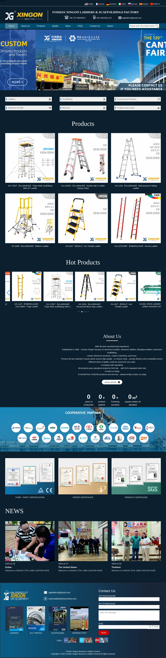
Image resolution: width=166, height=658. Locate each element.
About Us (25, 26)
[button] (77, 87)
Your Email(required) (107, 604)
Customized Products (126, 99)
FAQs (80, 26)
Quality (55, 26)
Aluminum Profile (15, 108)
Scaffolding (67, 99)
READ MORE (112, 382)
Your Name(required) (107, 596)
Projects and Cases (126, 108)
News (68, 26)
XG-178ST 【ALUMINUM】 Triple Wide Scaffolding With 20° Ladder (30, 187)
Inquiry (110, 26)
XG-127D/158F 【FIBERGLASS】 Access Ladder (136, 246)
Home (11, 26)
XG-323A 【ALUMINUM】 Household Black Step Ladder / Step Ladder (114, 305)
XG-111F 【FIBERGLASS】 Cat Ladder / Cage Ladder (51, 305)
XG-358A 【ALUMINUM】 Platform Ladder (30, 246)
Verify (101, 624)
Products (41, 26)
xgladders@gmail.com (131, 18)
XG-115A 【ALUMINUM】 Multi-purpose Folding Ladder (136, 187)
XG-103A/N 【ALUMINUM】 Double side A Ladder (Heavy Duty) (83, 187)
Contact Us (95, 26)
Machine (66, 108)
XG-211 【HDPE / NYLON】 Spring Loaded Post (20, 305)
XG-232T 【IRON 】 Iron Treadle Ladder (83, 246)
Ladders (11, 99)
